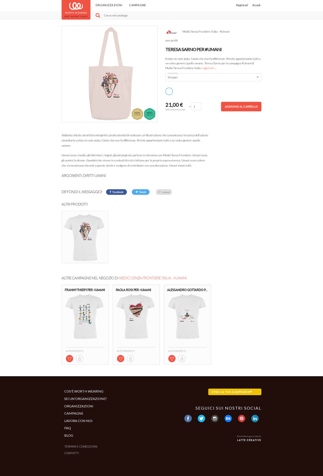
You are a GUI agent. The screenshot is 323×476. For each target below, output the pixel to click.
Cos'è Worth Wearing (83, 391)
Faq (67, 428)
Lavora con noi (78, 421)
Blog (68, 435)
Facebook (116, 192)
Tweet (141, 192)
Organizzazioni (109, 5)
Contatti (71, 453)
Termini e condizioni (80, 446)
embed (164, 192)
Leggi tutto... (209, 68)
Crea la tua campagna (232, 392)
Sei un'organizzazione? (85, 399)
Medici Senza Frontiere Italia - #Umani (153, 278)
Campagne (137, 5)
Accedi (256, 5)
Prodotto (173, 73)
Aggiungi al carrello (241, 107)
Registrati (242, 5)
